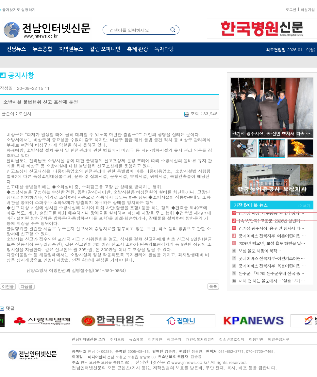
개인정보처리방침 (200, 339)
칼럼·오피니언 (105, 49)
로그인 (291, 9)
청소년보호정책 (231, 339)
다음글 (26, 286)
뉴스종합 (42, 49)
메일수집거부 (279, 339)
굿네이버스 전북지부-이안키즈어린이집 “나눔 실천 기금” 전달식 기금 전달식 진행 (272, 258)
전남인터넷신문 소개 (89, 339)
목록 (213, 286)
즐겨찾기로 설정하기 (18, 9)
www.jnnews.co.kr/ (190, 362)
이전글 (8, 286)
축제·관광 (137, 49)
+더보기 (303, 205)
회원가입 (308, 9)
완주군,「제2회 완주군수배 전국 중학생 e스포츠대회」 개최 (272, 273)
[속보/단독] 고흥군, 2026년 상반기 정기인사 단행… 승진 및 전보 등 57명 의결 (272, 220)
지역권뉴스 (71, 49)
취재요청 (117, 339)
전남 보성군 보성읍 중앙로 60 (120, 356)
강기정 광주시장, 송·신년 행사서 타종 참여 (272, 228)
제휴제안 (155, 339)
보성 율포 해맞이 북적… (260, 251)
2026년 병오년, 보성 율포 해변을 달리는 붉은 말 (272, 243)
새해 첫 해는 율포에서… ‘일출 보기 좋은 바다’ (272, 281)
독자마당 (164, 49)
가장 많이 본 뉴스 (251, 205)
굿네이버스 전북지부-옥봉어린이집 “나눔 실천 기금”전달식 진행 (272, 266)
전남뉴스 (16, 49)
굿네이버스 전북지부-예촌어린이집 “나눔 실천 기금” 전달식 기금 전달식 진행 (272, 235)
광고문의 (174, 339)
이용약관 (256, 339)
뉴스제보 (136, 339)
